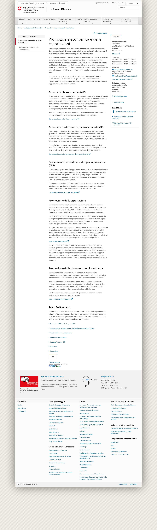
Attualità (22, 21)
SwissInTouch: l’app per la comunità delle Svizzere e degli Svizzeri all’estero (93, 512)
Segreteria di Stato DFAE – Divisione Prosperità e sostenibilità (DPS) (75, 362)
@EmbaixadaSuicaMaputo (126, 112)
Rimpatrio (52, 499)
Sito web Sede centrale (122, 79)
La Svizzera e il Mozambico (111, 21)
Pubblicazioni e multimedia (120, 488)
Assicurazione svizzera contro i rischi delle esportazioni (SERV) (72, 328)
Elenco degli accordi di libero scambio (64, 119)
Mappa (116, 54)
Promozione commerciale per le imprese (93, 507)
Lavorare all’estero (55, 493)
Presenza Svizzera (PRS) (58, 337)
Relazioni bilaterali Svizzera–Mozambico (124, 462)
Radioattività (53, 462)
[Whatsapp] (58, 400)
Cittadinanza (84, 501)
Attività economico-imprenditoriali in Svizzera (123, 452)
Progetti (113, 482)
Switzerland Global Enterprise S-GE (62, 324)
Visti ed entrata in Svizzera (92, 21)
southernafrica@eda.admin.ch (126, 76)
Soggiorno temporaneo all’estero (60, 490)
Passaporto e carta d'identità (89, 444)
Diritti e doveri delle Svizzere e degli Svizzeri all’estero (60, 507)
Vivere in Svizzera (116, 445)
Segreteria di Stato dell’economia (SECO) (66, 365)
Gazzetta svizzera (85, 498)
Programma (114, 476)
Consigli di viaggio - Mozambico (59, 438)
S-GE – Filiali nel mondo (59, 241)
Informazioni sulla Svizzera (120, 448)
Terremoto (52, 459)
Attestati (82, 464)
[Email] (60, 400)
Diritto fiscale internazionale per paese (64, 192)
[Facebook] (50, 400)
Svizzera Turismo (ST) (57, 342)
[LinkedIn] (54, 400)
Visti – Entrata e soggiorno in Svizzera (123, 438)
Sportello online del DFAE (52, 410)
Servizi (79, 21)
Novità (20, 438)
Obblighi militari (85, 474)
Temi (112, 479)
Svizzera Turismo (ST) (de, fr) (62, 381)
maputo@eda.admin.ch (123, 69)
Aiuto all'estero (54, 466)
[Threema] (56, 400)
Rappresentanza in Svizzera (58, 484)
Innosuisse (54, 351)
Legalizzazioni (84, 461)
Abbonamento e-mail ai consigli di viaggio (63, 472)
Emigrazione (53, 487)
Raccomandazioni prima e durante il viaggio (61, 446)
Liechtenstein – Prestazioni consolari (92, 486)
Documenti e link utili (56, 469)
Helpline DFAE (107, 410)
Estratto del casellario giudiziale (90, 477)
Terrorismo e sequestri (56, 456)
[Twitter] (52, 400)
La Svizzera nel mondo (57, 3)
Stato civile (83, 504)
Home (20, 28)
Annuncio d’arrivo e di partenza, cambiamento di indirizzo (90, 439)
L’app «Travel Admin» (56, 475)
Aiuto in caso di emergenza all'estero (92, 455)
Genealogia (83, 480)
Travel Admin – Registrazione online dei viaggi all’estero (93, 491)
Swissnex (53, 346)
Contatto (115, 37)
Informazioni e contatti (118, 442)
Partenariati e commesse (119, 485)
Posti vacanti (22, 445)
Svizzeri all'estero (54, 503)
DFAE (42, 3)
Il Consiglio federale (27, 3)
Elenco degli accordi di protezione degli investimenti (69, 154)
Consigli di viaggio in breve (58, 442)
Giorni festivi (119, 102)
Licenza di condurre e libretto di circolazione (90, 451)
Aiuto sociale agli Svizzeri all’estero (91, 458)
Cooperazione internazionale (129, 21)
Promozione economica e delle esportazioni (121, 466)
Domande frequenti (55, 453)
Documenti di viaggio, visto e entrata (61, 450)
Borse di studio (84, 483)
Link (51, 357)
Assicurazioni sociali (86, 468)
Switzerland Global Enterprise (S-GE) (65, 369)
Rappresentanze (34, 21)
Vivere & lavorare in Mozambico (66, 21)
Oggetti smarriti (85, 471)
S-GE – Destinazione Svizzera (61, 299)
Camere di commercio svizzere (61, 333)
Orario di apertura (120, 96)
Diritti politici (84, 447)
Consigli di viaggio (49, 21)
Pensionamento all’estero (57, 496)
